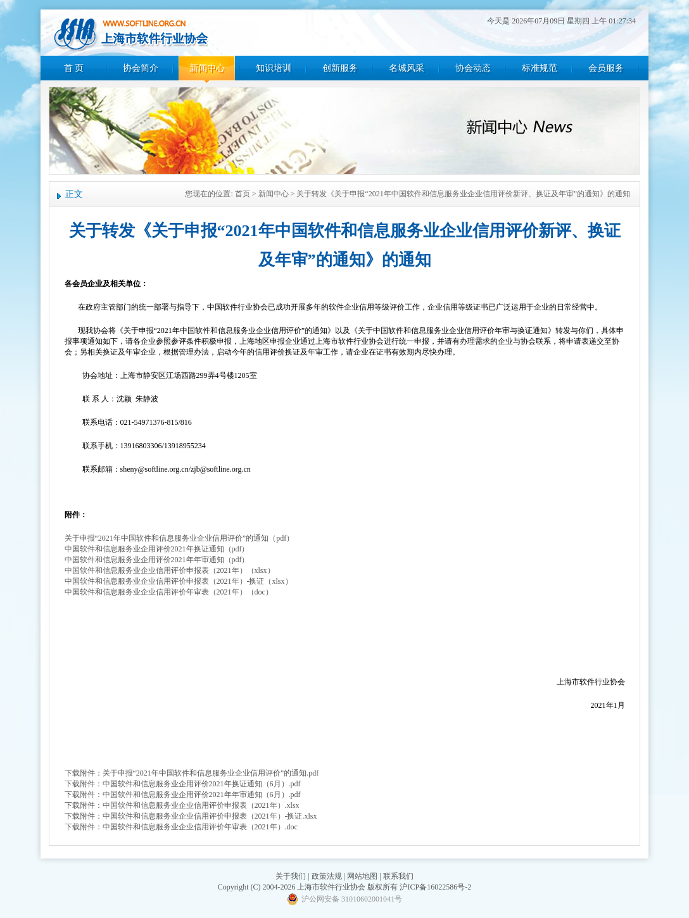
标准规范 (539, 68)
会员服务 (606, 68)
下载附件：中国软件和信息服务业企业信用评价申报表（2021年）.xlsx (182, 805)
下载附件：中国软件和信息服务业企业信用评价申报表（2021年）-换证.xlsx (191, 816)
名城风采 (406, 68)
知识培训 (273, 68)
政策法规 (327, 876)
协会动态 (473, 68)
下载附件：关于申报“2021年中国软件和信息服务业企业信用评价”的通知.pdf (192, 773)
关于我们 (290, 876)
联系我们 (398, 876)
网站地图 (362, 876)
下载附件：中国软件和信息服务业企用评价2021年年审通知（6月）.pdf (183, 794)
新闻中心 (207, 68)
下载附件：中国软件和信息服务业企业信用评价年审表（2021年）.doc (181, 826)
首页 (242, 193)
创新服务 (340, 68)
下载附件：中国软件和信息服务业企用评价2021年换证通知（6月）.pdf (183, 783)
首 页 (74, 68)
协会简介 (140, 68)
